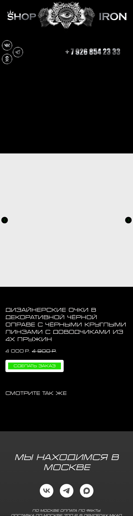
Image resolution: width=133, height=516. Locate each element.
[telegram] (66, 491)
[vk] (46, 491)
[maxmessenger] (86, 491)
